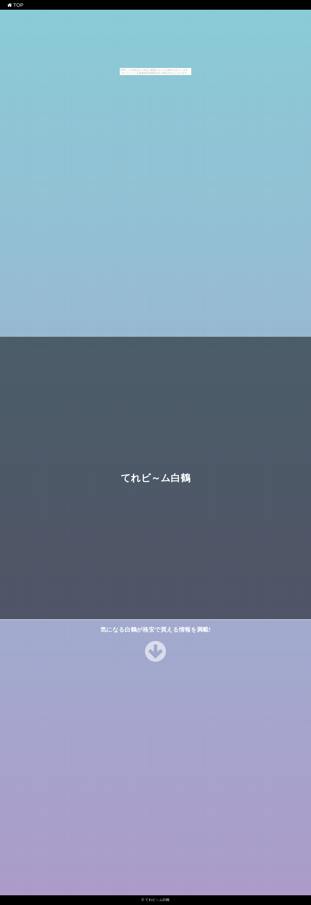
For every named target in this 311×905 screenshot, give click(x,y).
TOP (15, 5)
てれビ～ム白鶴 (155, 478)
